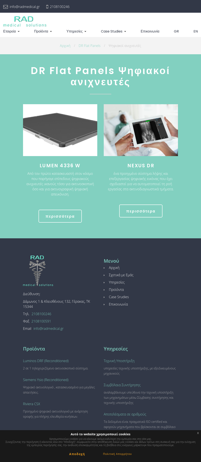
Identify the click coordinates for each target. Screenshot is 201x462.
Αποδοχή (77, 454)
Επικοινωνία (150, 31)
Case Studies (111, 31)
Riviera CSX (31, 404)
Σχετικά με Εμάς (121, 275)
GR (176, 31)
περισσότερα (60, 216)
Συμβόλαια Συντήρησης (122, 385)
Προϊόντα (41, 31)
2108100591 (41, 321)
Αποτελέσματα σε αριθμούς (125, 414)
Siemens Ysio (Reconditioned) (45, 379)
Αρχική (65, 45)
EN (195, 31)
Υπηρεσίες (74, 31)
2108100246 (60, 6)
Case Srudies (119, 297)
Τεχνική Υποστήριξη (119, 360)
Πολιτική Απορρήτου (117, 454)
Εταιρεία (9, 31)
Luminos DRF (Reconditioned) (46, 360)
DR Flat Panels (89, 45)
